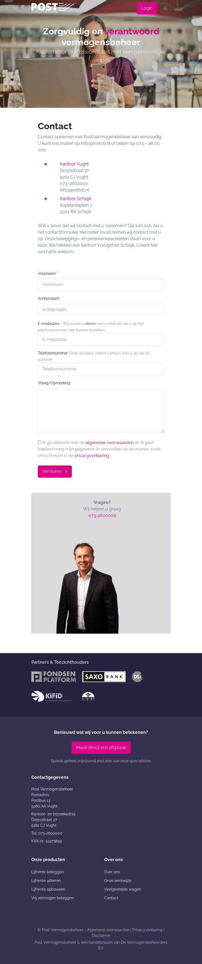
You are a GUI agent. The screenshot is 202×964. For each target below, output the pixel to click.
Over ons (112, 872)
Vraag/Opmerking (55, 383)
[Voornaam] (101, 285)
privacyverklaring (92, 455)
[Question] (101, 410)
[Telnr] (101, 369)
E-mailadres (50, 323)
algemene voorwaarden (110, 442)
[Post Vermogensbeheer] (53, 8)
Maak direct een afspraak (101, 747)
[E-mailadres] (101, 339)
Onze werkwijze (118, 880)
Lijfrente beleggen (47, 872)
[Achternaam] (101, 310)
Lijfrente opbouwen (48, 889)
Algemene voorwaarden (108, 930)
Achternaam (50, 298)
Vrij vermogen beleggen (52, 898)
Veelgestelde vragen (122, 889)
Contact (111, 898)
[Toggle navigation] (165, 8)
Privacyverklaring (147, 930)
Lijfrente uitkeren (46, 880)
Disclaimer (101, 935)
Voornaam (48, 273)
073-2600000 (102, 515)
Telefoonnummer (53, 353)
